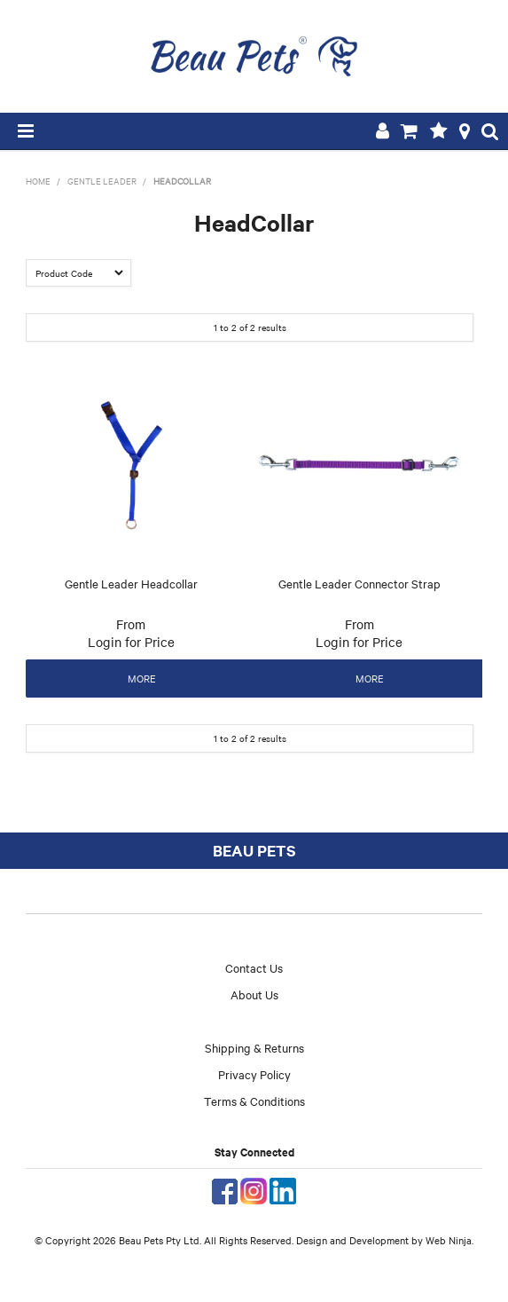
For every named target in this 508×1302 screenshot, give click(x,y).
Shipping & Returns (254, 1047)
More (142, 678)
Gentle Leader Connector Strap (359, 583)
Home (38, 180)
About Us (254, 994)
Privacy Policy (254, 1074)
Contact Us (254, 967)
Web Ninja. (449, 1240)
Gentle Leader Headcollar (131, 583)
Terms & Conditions (254, 1101)
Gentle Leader (102, 180)
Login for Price (131, 642)
